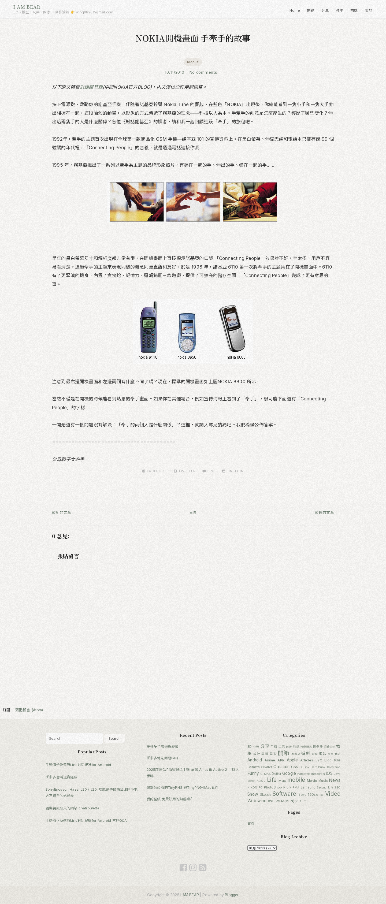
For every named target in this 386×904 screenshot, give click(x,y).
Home (295, 10)
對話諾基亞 (91, 87)
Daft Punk (318, 767)
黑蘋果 (295, 754)
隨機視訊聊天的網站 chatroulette (72, 808)
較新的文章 (61, 512)
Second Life (325, 787)
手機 (274, 747)
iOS (329, 773)
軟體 (264, 754)
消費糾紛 (329, 747)
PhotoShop (273, 787)
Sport (302, 795)
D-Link (304, 767)
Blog (328, 760)
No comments (204, 72)
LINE (209, 471)
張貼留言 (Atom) (29, 710)
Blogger (232, 895)
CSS (294, 767)
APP (280, 760)
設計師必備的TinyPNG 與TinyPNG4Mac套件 (183, 787)
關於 (369, 10)
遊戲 (305, 753)
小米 (256, 747)
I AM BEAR (26, 6)
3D (249, 747)
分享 (325, 10)
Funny (253, 773)
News (334, 780)
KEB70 (261, 781)
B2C (319, 760)
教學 (340, 10)
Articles (306, 760)
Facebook (154, 471)
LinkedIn (233, 471)
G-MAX (265, 774)
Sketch (265, 795)
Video (332, 793)
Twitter (185, 471)
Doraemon (333, 767)
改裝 (289, 747)
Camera (253, 767)
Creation (281, 766)
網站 (322, 754)
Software (284, 793)
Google (289, 773)
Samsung (308, 787)
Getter (276, 774)
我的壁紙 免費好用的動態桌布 (170, 799)
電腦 (315, 754)
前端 (354, 10)
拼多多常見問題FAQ (162, 758)
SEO (337, 787)
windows (265, 800)
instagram (318, 774)
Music (323, 781)
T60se (312, 795)
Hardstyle (303, 774)
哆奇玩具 (306, 747)
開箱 (311, 10)
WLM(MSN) (285, 801)
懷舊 (330, 754)
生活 (282, 747)
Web (251, 800)
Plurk (287, 787)
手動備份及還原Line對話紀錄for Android (78, 764)
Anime (270, 760)
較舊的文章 (324, 512)
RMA (295, 787)
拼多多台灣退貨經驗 (61, 777)
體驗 (337, 754)
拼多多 (318, 747)
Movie (312, 780)
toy (322, 795)
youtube (300, 801)
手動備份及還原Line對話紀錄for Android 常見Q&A (86, 820)
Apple (292, 759)
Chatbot (266, 767)
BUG (337, 760)
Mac (282, 780)
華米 (273, 754)
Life (272, 779)
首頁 (193, 512)
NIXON (252, 787)
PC (260, 787)
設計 (256, 754)
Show (252, 794)
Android (254, 759)
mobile (193, 62)
